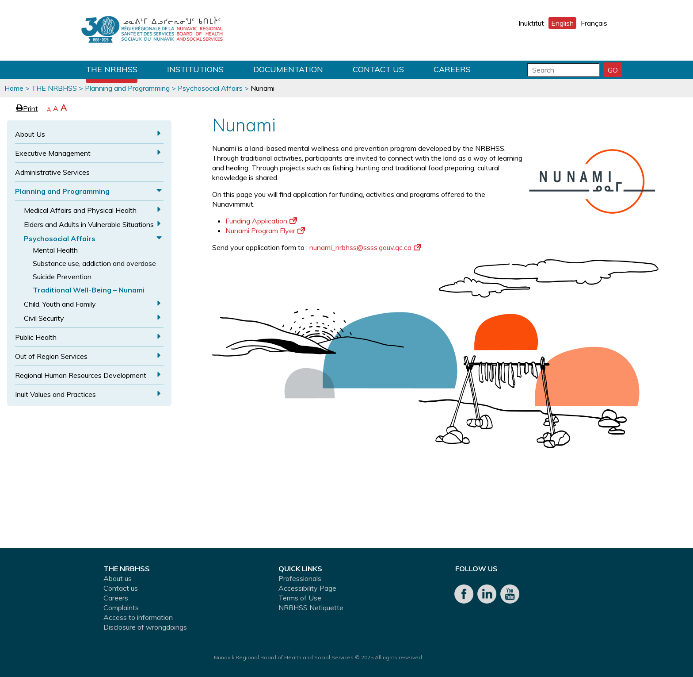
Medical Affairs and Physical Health (80, 210)
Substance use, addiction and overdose (94, 263)
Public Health (36, 337)
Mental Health (55, 250)
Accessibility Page (307, 588)
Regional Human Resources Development (80, 375)
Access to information (138, 617)
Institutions (195, 69)
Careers (452, 69)
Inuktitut (531, 23)
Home (13, 88)
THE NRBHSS (111, 69)
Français (594, 23)
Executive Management (53, 153)
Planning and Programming (127, 88)
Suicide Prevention (62, 276)
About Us (30, 134)
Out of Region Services (51, 356)
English (562, 23)
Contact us (378, 69)
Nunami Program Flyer (265, 230)
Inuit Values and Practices (55, 394)
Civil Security (44, 318)
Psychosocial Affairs (210, 88)
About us (117, 578)
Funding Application (261, 220)
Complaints (121, 607)
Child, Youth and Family (60, 304)
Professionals (299, 578)
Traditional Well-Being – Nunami (89, 289)
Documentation (288, 69)
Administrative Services (52, 172)
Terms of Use (299, 597)
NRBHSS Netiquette (310, 607)
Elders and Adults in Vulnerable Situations (89, 224)
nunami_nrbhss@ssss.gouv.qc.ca (365, 247)
